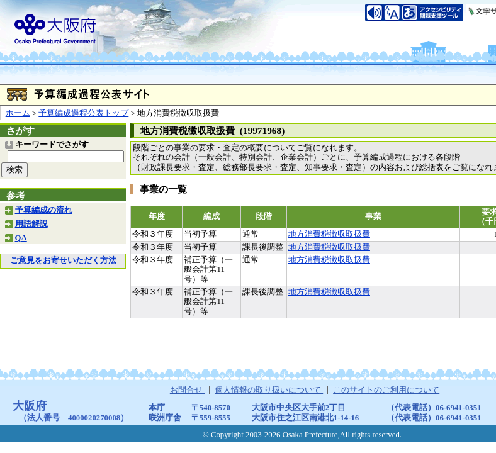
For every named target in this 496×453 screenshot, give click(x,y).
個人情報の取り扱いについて (269, 390)
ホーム (18, 113)
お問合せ (187, 390)
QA (21, 237)
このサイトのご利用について (386, 390)
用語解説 (31, 224)
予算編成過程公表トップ (83, 113)
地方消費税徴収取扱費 (329, 234)
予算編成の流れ (43, 210)
